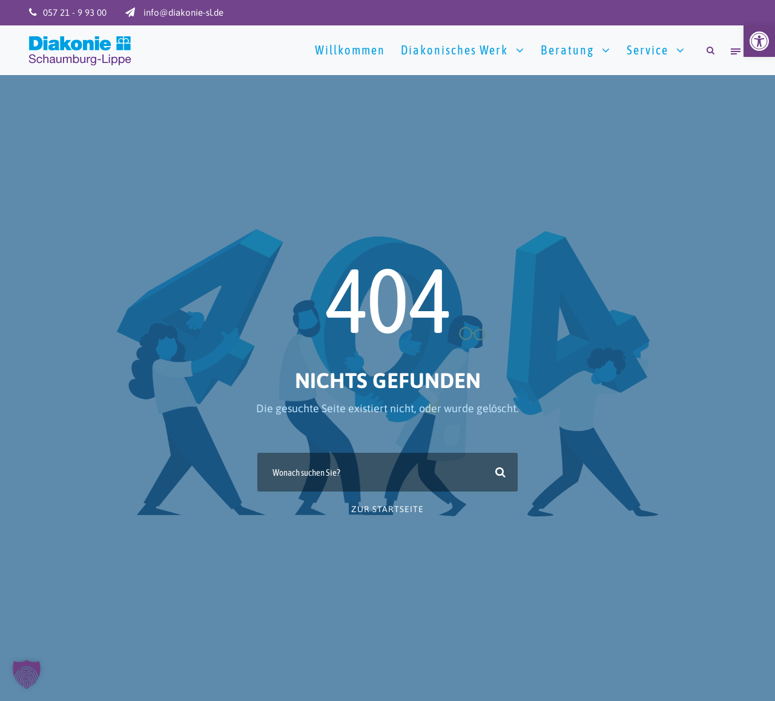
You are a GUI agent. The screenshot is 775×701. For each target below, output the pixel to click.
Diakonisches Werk (454, 50)
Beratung (567, 50)
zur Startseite (387, 509)
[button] (759, 41)
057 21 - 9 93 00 (75, 12)
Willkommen (350, 50)
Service (647, 50)
